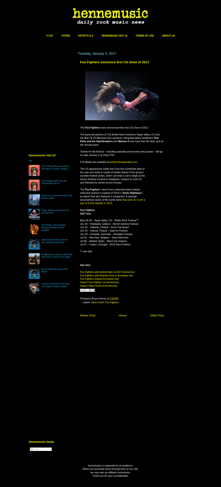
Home (123, 315)
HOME (49, 35)
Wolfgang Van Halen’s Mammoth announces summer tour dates (57, 255)
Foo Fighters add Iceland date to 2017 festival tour (107, 272)
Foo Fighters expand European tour (99, 279)
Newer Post (87, 315)
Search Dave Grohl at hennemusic (99, 285)
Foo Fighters (112, 302)
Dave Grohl (97, 302)
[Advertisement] (52, 81)
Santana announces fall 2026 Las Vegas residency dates (55, 285)
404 (30, 161)
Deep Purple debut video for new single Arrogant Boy (54, 241)
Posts (34, 449)
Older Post (157, 315)
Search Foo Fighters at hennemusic (99, 282)
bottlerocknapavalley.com (123, 162)
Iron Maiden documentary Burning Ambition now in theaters (53, 227)
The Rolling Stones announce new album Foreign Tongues (55, 167)
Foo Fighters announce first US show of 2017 (114, 62)
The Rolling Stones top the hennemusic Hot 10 (54, 182)
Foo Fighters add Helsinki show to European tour (106, 275)
